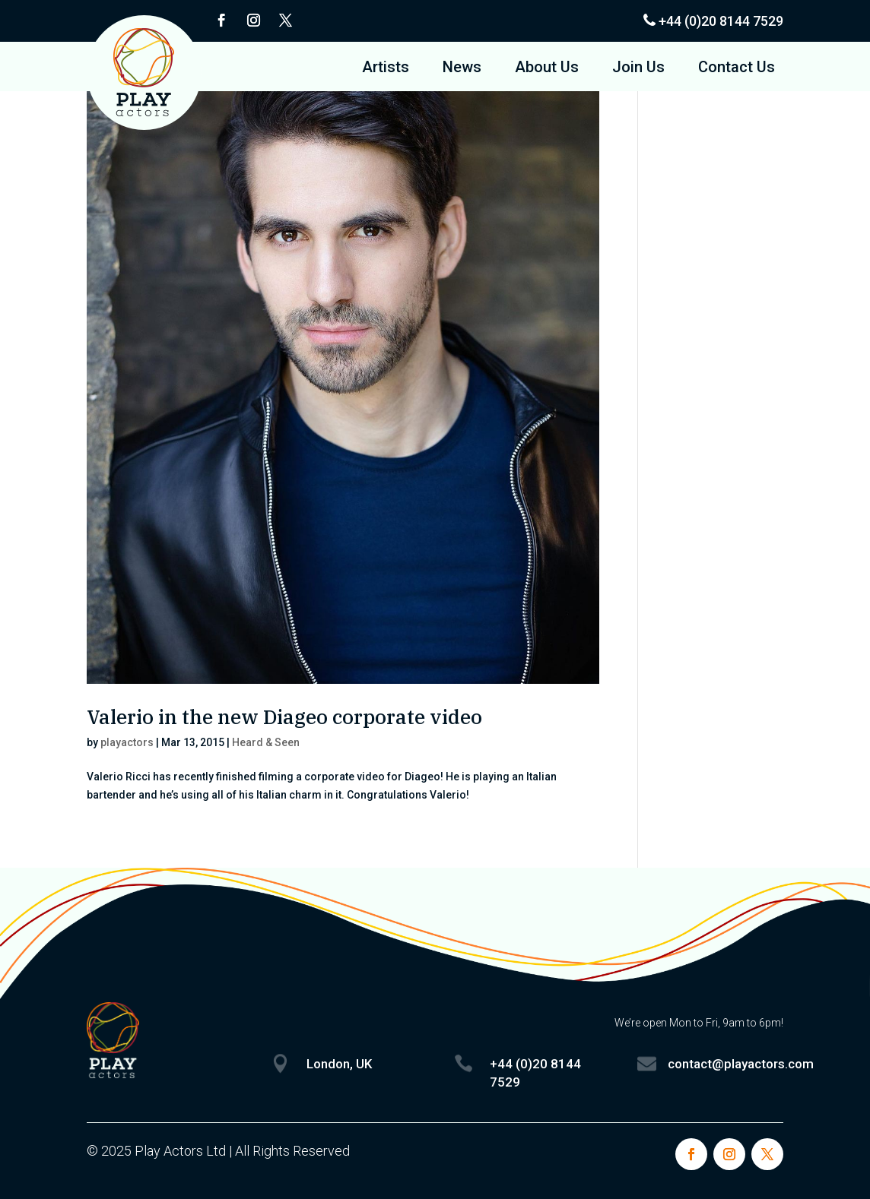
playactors (127, 742)
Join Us (638, 69)
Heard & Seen (266, 742)
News (462, 69)
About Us (547, 69)
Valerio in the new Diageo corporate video (284, 716)
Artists (385, 69)
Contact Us (736, 69)
